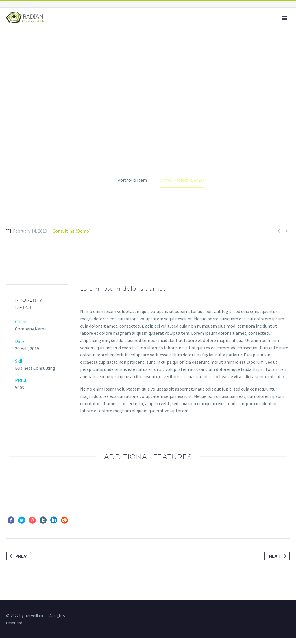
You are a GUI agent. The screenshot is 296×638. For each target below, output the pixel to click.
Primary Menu (284, 18)
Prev (17, 556)
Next (278, 556)
